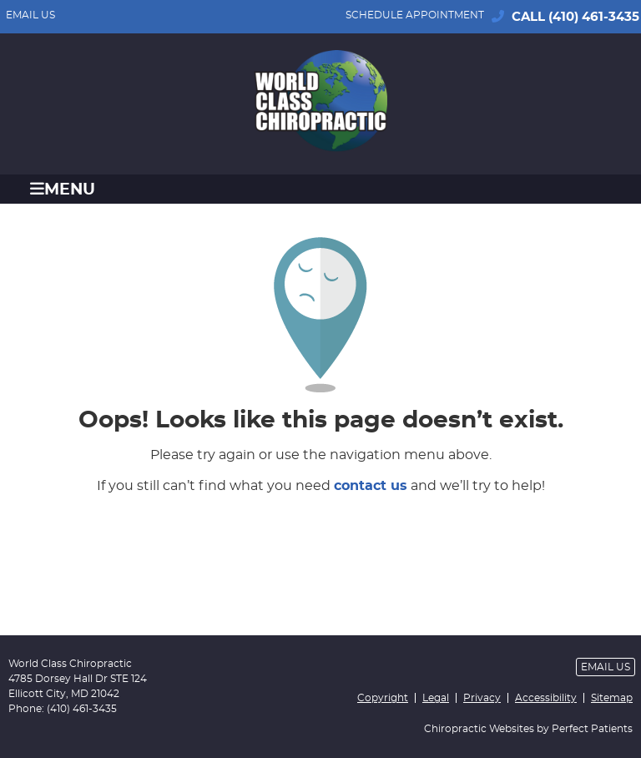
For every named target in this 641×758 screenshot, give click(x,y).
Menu (62, 189)
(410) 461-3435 (593, 17)
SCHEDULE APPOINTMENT (415, 15)
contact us (370, 486)
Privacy (482, 698)
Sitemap (612, 698)
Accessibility (546, 698)
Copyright (382, 698)
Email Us (30, 15)
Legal (435, 698)
